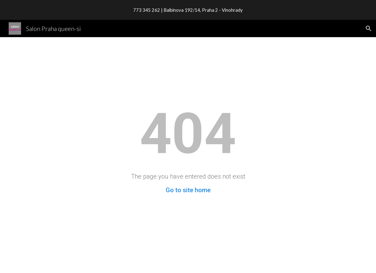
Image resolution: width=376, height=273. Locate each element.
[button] (368, 28)
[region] (188, 10)
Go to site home (188, 190)
